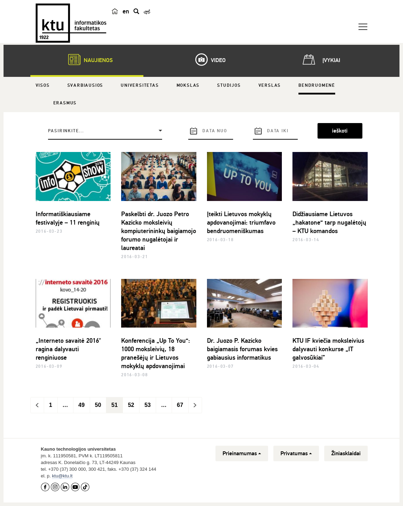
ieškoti (340, 130)
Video (207, 59)
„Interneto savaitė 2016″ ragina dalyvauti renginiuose (68, 349)
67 (180, 405)
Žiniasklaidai (346, 453)
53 (147, 405)
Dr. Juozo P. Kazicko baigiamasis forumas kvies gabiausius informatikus (242, 349)
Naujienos (87, 59)
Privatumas (296, 453)
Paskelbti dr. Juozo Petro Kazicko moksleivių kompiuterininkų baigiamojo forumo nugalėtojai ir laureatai (158, 231)
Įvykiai (320, 59)
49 (81, 405)
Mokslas (188, 85)
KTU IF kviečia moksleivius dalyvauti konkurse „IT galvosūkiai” (328, 349)
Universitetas (140, 85)
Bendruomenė (316, 85)
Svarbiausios (85, 85)
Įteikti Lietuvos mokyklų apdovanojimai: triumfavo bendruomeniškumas (241, 222)
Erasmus (65, 103)
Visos (43, 85)
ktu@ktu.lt (62, 475)
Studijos (229, 85)
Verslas (270, 85)
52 (131, 405)
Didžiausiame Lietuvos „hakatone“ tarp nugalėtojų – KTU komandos (329, 222)
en (126, 11)
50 (98, 405)
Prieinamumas (242, 453)
